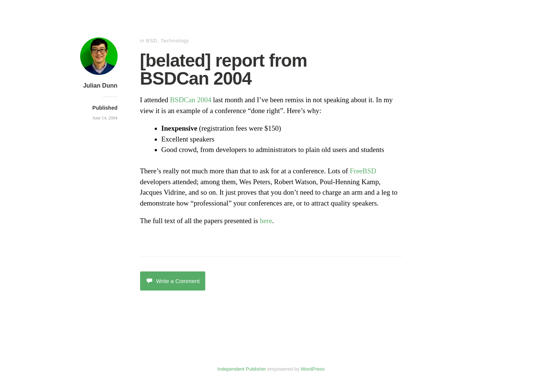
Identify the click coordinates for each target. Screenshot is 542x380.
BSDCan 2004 (190, 100)
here (266, 221)
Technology (175, 40)
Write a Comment (173, 281)
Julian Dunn (100, 85)
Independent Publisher (241, 369)
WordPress (313, 369)
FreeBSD (363, 171)
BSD (151, 40)
